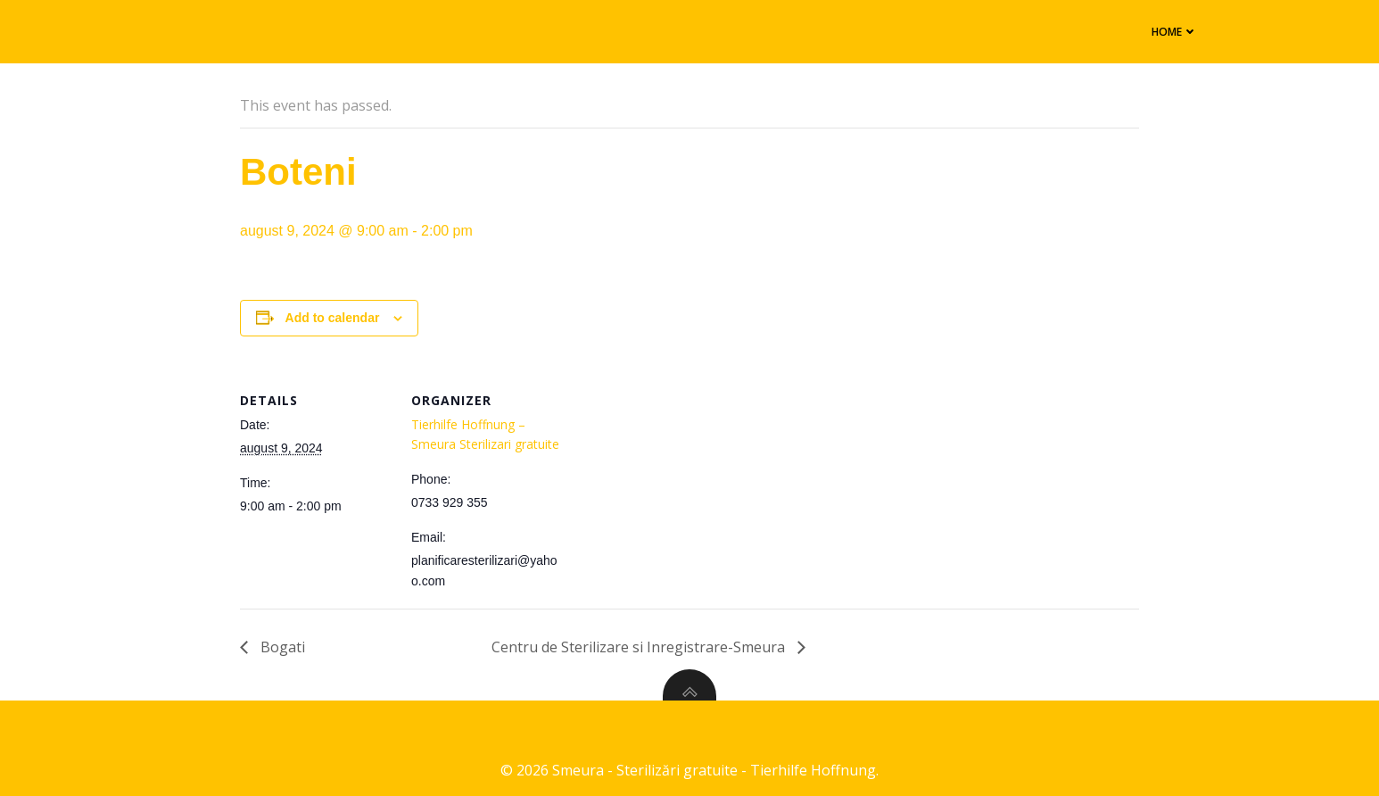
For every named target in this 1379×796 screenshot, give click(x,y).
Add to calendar (332, 318)
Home (1159, 29)
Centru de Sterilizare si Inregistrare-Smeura (640, 647)
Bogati (281, 647)
